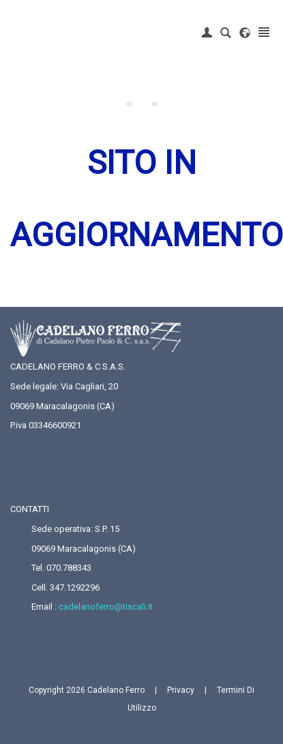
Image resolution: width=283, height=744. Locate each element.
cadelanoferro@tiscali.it (106, 606)
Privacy (180, 690)
